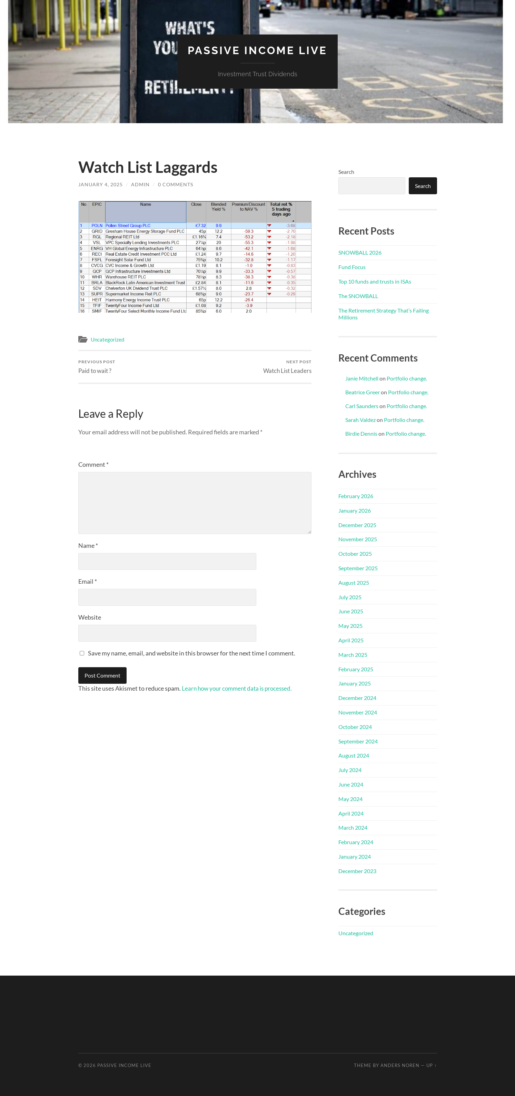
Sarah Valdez (360, 419)
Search (346, 171)
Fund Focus (352, 267)
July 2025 (350, 596)
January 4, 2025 (100, 184)
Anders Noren (399, 1065)
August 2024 (353, 755)
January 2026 (354, 510)
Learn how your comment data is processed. (240, 688)
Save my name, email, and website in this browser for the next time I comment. (191, 653)
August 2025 (353, 582)
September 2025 (358, 567)
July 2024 (350, 769)
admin (140, 184)
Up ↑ (431, 1065)
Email (87, 581)
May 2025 (350, 625)
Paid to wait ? (96, 366)
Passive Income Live (257, 50)
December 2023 (357, 870)
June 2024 (350, 784)
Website (89, 617)
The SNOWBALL (358, 295)
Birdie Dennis (361, 433)
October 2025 (355, 553)
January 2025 (354, 683)
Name (88, 545)
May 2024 (350, 798)
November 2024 (357, 712)
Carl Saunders (361, 405)
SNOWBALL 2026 (360, 252)
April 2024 (351, 813)
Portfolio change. (407, 378)
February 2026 (355, 495)
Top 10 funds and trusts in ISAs (374, 281)
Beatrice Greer (362, 391)
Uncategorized (107, 339)
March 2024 (352, 827)
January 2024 (354, 856)
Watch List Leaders (287, 366)
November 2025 (357, 539)
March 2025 (352, 654)
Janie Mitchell (361, 378)
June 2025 (350, 611)
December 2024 (357, 697)
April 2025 (351, 639)
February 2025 (355, 668)
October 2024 (355, 726)
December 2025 (357, 524)
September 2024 (358, 741)
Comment (93, 464)
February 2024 (355, 841)
